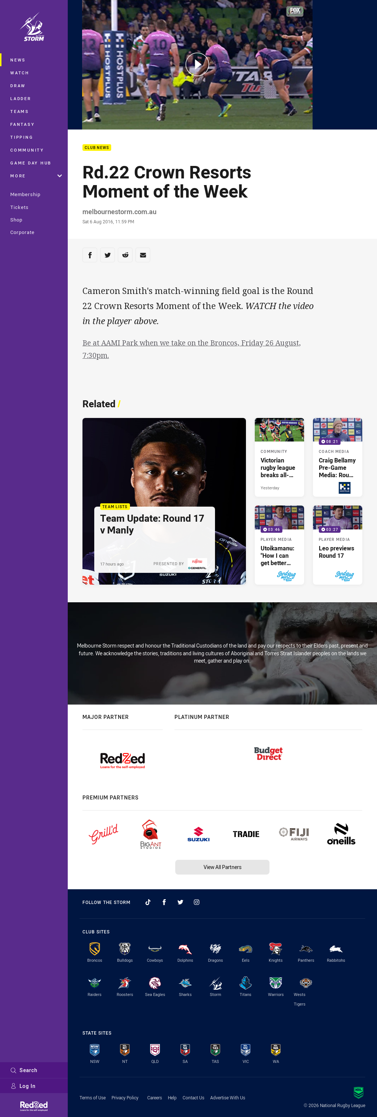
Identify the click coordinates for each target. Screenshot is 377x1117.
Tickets (19, 207)
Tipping (21, 137)
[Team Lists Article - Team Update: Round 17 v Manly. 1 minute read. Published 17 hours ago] (164, 501)
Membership (25, 194)
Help (172, 1097)
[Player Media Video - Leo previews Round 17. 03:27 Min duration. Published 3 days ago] (337, 545)
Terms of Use (93, 1097)
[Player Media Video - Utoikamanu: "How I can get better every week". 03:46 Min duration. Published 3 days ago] (279, 545)
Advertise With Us (227, 1097)
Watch (19, 72)
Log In (23, 1085)
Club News (97, 147)
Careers (154, 1097)
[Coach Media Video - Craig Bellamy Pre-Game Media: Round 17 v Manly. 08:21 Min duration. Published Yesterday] (337, 457)
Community (27, 150)
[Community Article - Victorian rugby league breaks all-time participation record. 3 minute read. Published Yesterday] (279, 457)
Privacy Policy (125, 1097)
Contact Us (193, 1097)
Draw (18, 85)
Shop (16, 219)
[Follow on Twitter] (180, 902)
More (36, 175)
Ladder (20, 98)
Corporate (22, 232)
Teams (19, 111)
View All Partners (223, 867)
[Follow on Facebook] (164, 902)
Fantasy (22, 124)
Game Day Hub (31, 163)
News (18, 60)
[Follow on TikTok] (148, 902)
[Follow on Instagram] (197, 902)
